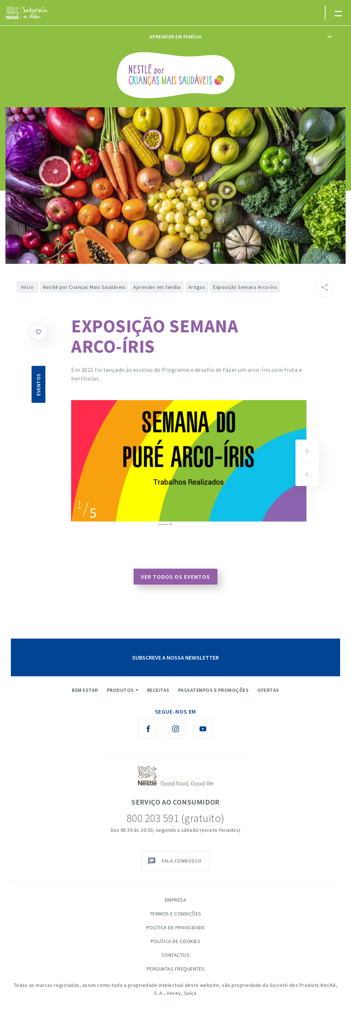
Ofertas (268, 690)
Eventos (38, 384)
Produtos (120, 690)
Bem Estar (85, 690)
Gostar (38, 332)
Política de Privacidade (175, 927)
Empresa (176, 900)
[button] (307, 451)
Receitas (158, 690)
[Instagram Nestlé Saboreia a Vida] (176, 729)
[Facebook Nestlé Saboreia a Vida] (148, 729)
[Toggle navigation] (338, 13)
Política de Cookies (176, 941)
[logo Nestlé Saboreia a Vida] (27, 13)
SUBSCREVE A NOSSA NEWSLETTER (175, 657)
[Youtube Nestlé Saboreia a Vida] (203, 729)
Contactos (176, 955)
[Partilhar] (324, 287)
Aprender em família (176, 36)
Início (27, 287)
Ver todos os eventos (175, 576)
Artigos (197, 287)
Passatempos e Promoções (213, 690)
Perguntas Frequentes (176, 968)
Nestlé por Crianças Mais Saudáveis (84, 287)
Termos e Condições (175, 913)
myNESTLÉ (303, 16)
